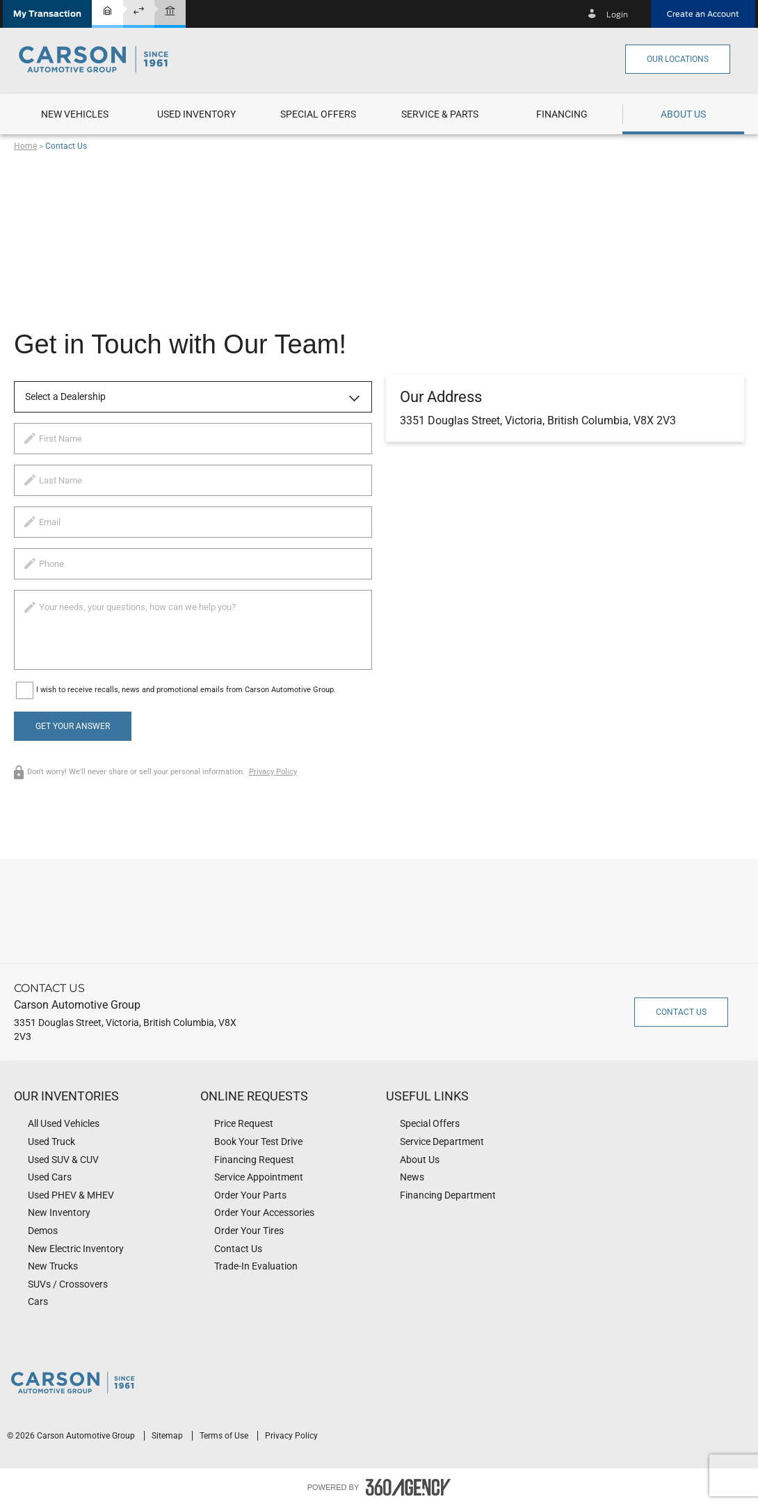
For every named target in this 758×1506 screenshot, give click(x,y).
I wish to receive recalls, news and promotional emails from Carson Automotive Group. (186, 689)
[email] (193, 522)
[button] (47, 14)
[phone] (193, 563)
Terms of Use (225, 1436)
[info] (193, 630)
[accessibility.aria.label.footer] (408, 1487)
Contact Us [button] (681, 1012)
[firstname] (193, 438)
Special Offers (318, 114)
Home (25, 146)
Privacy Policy (273, 771)
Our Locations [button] (678, 59)
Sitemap (168, 1436)
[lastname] (193, 480)
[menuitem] (75, 114)
